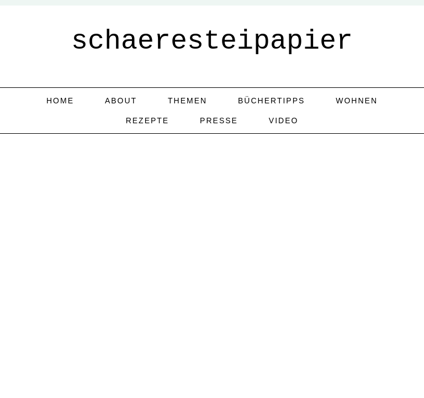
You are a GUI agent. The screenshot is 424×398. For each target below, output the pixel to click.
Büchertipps (271, 100)
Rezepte (147, 120)
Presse (219, 120)
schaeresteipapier (212, 41)
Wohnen (357, 100)
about (121, 100)
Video (284, 120)
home (60, 100)
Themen (187, 100)
